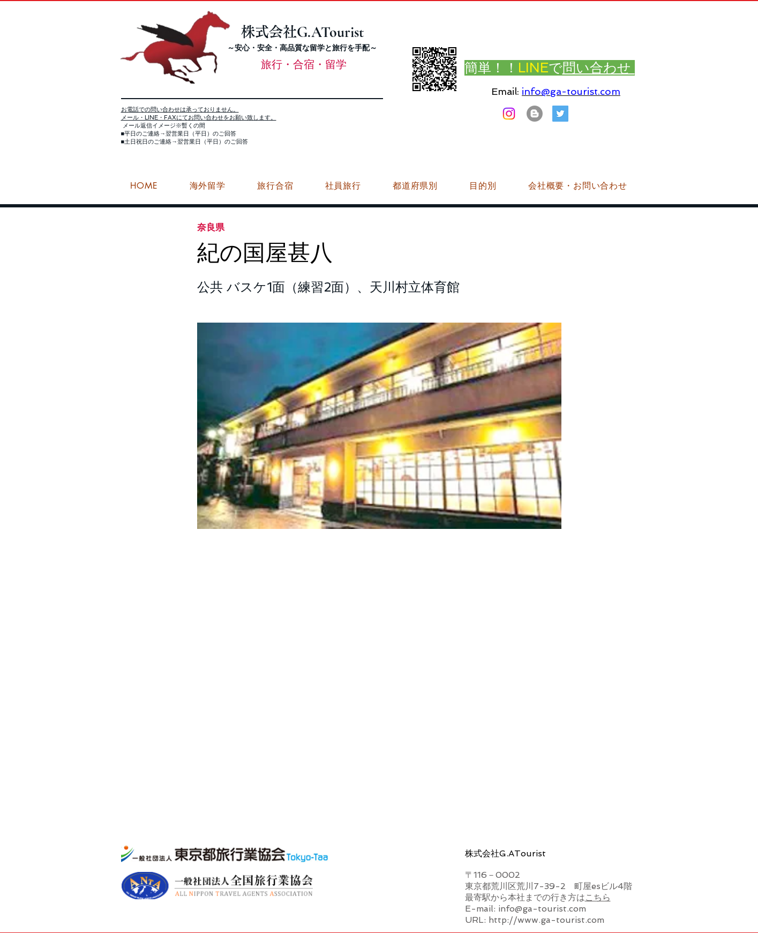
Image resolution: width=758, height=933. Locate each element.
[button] (577, 186)
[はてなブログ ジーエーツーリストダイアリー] (535, 114)
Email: (505, 91)
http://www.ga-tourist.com (546, 920)
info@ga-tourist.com (571, 91)
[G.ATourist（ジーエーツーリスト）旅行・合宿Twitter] (560, 114)
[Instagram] (509, 114)
